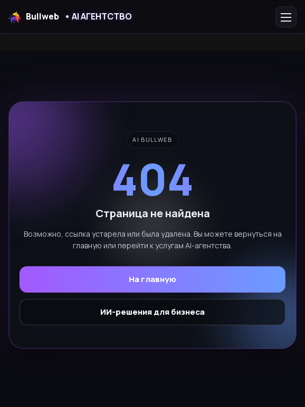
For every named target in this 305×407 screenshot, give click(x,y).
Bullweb (70, 17)
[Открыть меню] (286, 16)
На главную (152, 279)
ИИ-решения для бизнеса (152, 311)
